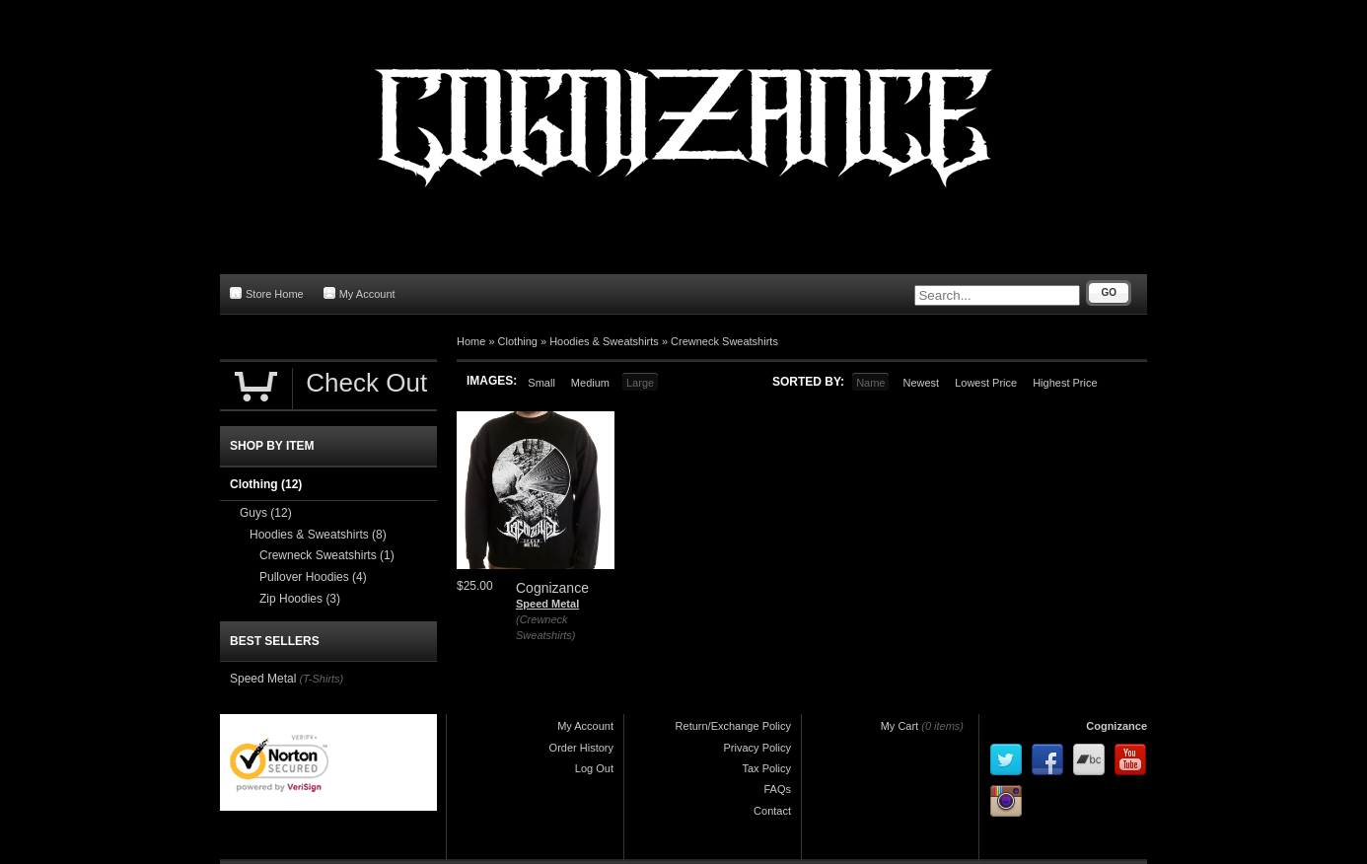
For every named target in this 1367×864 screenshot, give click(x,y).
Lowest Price (986, 383)
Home (471, 341)
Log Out (594, 768)
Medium (590, 383)
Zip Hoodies (299, 599)
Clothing (518, 341)
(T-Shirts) (321, 678)
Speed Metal (547, 604)
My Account (360, 293)
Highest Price (1065, 383)
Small (541, 383)
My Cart (900, 726)
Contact (772, 811)
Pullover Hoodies (313, 577)
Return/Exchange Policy (733, 726)
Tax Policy (766, 768)
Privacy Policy (757, 748)
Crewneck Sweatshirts (724, 341)
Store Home (267, 293)
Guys (266, 513)
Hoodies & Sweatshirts (604, 341)
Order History (581, 748)
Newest (920, 383)
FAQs (777, 789)
